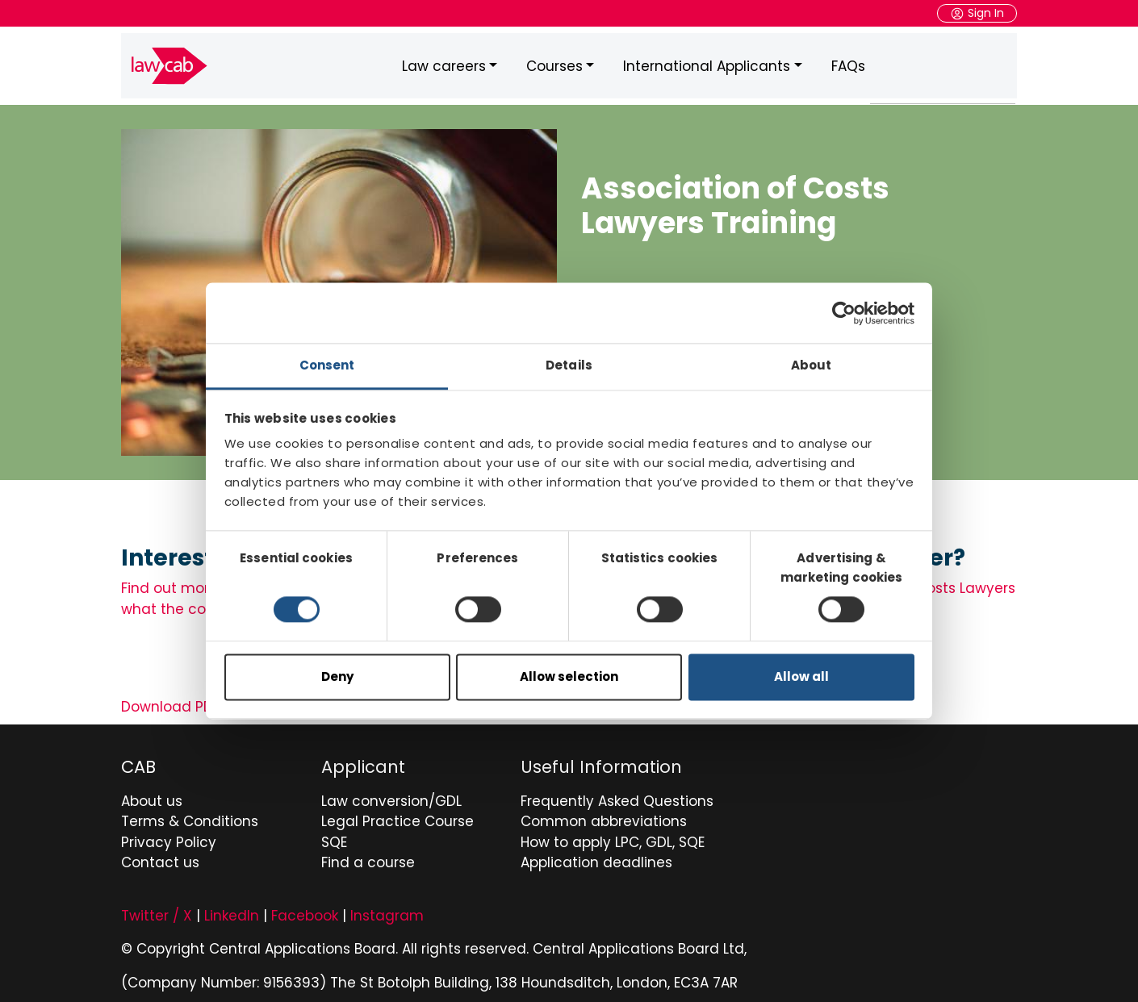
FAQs (848, 63)
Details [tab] (569, 365)
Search (1016, 64)
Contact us (160, 858)
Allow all (801, 676)
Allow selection (569, 676)
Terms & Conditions (189, 817)
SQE (334, 838)
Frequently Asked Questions (617, 797)
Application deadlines (596, 858)
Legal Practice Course (397, 817)
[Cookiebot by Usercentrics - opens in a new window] (843, 313)
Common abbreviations (604, 817)
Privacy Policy (168, 838)
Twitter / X (156, 911)
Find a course (368, 858)
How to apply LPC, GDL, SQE (613, 838)
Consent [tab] (327, 365)
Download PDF (170, 702)
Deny (337, 676)
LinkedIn (231, 911)
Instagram (387, 911)
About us (151, 797)
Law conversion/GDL (391, 797)
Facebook (304, 911)
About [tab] (811, 365)
